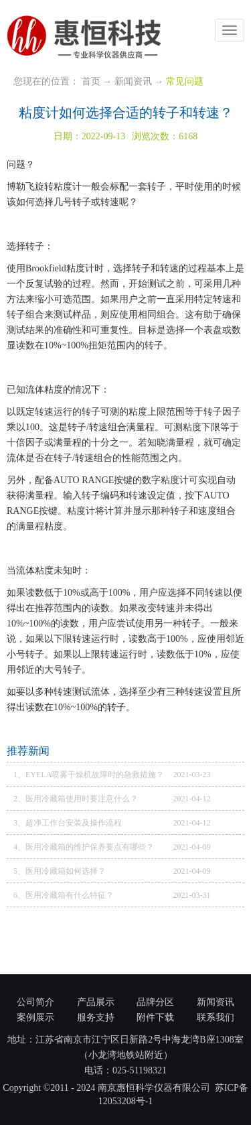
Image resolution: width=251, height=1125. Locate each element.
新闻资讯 (133, 81)
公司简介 (35, 1002)
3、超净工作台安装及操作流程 (67, 823)
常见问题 (184, 81)
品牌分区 (155, 1002)
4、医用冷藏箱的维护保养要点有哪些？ (83, 847)
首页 (91, 81)
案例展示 (35, 1017)
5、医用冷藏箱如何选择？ (59, 871)
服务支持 (95, 1017)
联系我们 (215, 1017)
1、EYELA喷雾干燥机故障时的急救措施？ (88, 774)
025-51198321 (139, 1070)
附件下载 (155, 1017)
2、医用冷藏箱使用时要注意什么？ (75, 798)
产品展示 (95, 1002)
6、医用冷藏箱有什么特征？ (63, 895)
